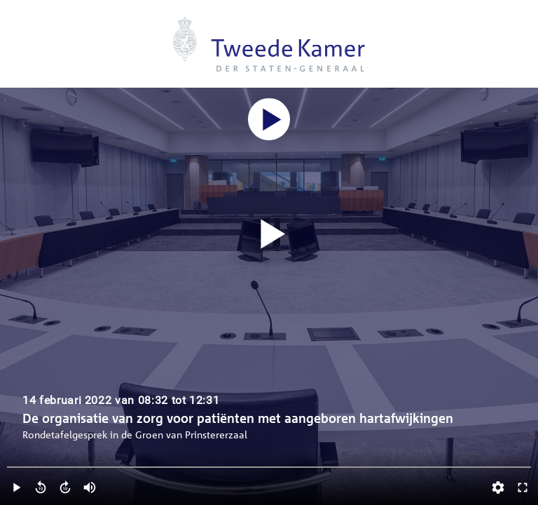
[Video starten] (269, 235)
